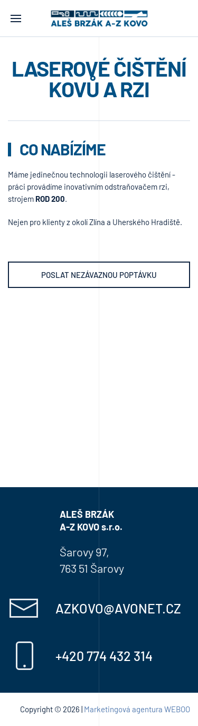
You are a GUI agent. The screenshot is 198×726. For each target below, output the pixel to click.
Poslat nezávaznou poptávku (99, 275)
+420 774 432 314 (104, 656)
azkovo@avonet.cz (118, 608)
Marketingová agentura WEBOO (137, 709)
